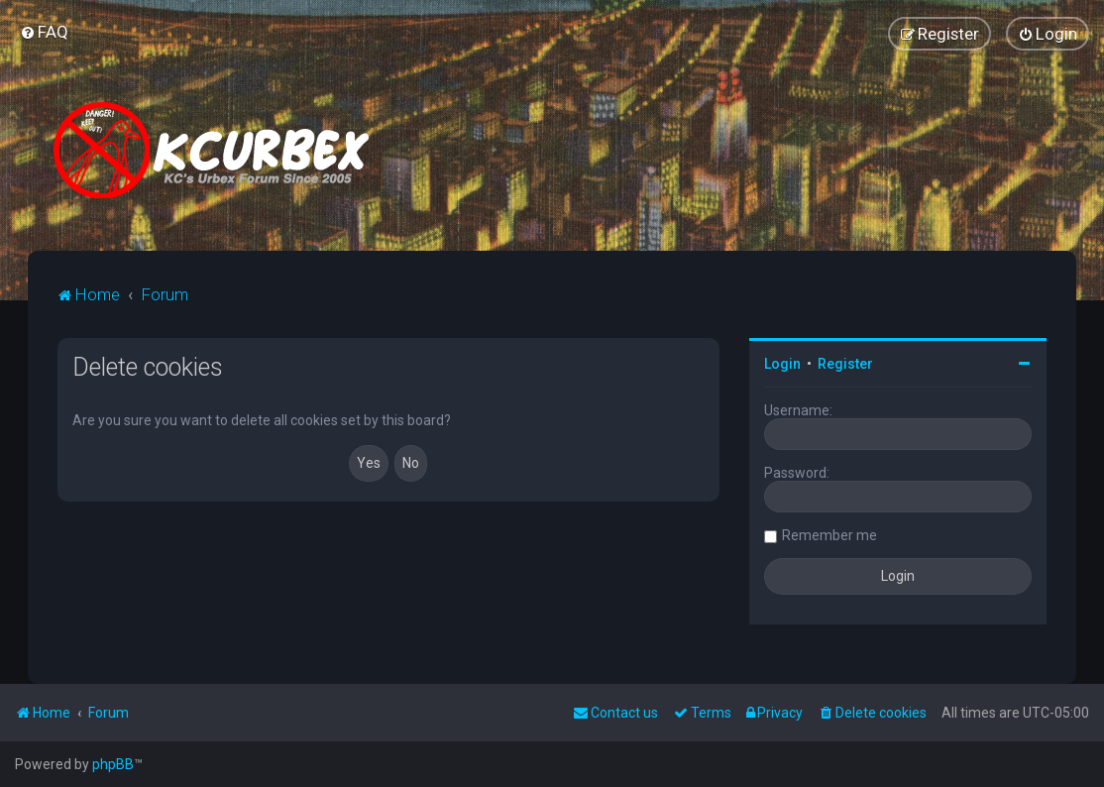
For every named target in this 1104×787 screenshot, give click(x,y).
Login (782, 364)
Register (845, 364)
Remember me (829, 535)
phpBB (113, 764)
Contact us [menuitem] (615, 713)
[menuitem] (44, 32)
